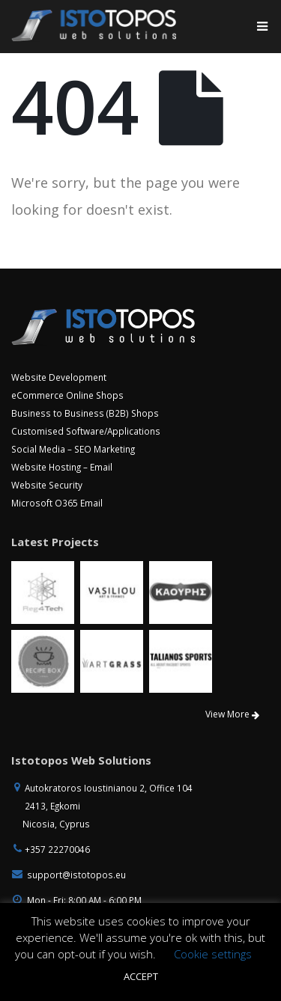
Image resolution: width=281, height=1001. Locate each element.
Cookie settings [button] (213, 953)
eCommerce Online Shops (67, 395)
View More (232, 714)
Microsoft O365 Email (57, 503)
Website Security (46, 485)
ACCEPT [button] (141, 976)
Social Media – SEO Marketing (73, 449)
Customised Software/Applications (85, 431)
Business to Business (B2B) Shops (85, 413)
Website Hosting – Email (61, 467)
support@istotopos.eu (76, 875)
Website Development (58, 377)
